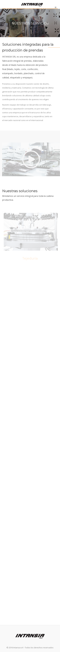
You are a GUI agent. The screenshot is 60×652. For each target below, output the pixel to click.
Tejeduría (30, 259)
